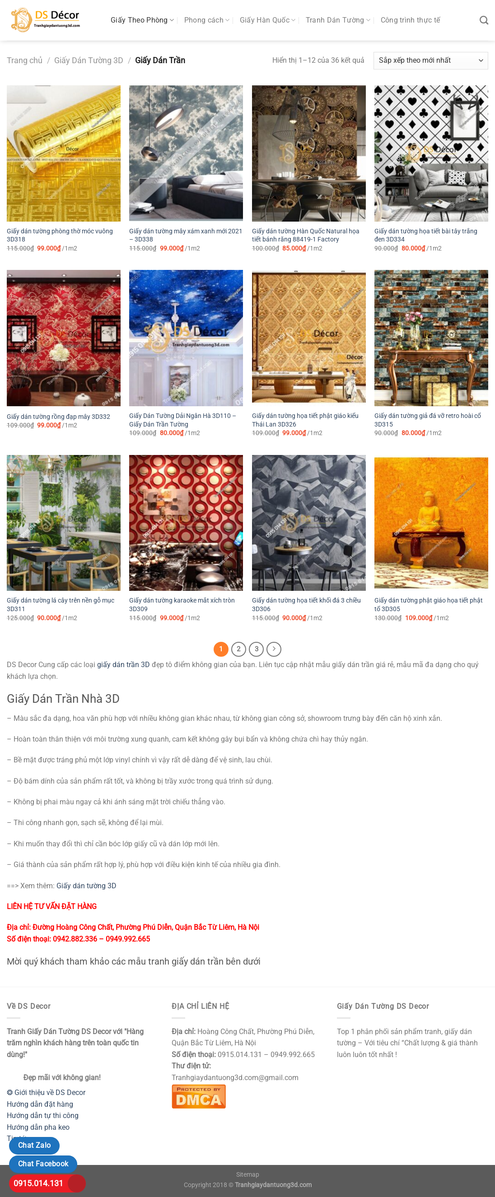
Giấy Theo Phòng (142, 20)
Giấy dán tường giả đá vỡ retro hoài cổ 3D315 (427, 420)
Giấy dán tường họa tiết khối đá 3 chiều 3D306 (306, 605)
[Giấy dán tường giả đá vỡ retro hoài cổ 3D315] (431, 338)
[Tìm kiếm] (484, 20)
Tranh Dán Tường (338, 20)
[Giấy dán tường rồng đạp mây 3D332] (64, 338)
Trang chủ (24, 60)
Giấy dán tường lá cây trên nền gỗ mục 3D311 (60, 605)
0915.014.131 (38, 1183)
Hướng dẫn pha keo (38, 1127)
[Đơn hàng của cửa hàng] (431, 61)
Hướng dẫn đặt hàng (40, 1104)
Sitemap (247, 1174)
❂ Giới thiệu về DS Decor (46, 1092)
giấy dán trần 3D (123, 664)
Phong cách (207, 20)
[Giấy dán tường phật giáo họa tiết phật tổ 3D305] (431, 523)
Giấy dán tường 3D (86, 886)
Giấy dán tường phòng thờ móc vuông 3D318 (60, 235)
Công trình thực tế (410, 20)
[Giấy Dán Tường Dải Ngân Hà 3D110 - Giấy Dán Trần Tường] (186, 338)
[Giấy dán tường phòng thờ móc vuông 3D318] (64, 153)
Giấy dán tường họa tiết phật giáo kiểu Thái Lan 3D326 (305, 420)
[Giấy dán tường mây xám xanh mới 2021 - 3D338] (186, 153)
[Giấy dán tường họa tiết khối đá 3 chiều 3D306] (309, 523)
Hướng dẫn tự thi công (43, 1115)
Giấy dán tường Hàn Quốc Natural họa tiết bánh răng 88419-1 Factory (306, 235)
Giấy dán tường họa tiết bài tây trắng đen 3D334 (425, 235)
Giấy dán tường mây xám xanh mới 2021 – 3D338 (186, 235)
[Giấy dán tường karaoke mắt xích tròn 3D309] (186, 523)
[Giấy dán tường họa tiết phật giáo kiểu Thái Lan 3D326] (309, 338)
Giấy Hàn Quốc (268, 20)
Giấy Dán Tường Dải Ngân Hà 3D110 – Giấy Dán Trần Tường (182, 420)
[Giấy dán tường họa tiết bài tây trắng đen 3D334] (431, 153)
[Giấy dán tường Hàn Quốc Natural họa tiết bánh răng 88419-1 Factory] (309, 153)
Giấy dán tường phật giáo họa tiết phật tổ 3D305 (428, 605)
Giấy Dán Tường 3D (88, 60)
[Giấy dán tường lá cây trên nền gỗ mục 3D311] (64, 523)
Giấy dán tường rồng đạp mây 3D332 (58, 417)
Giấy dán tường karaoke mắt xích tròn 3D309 (182, 605)
